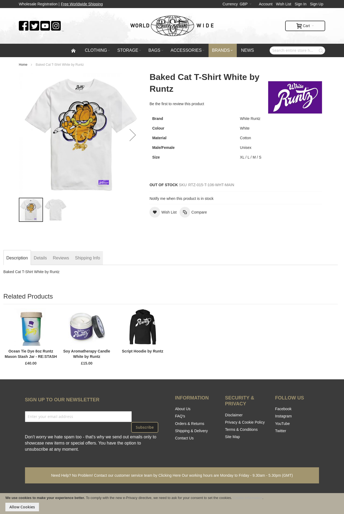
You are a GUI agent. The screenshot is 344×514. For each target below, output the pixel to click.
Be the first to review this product (176, 104)
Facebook (283, 409)
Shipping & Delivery (191, 431)
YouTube (282, 423)
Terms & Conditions (241, 429)
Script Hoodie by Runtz (142, 351)
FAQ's (180, 416)
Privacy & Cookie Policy (245, 422)
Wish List (283, 4)
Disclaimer (233, 415)
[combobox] (297, 50)
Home (23, 65)
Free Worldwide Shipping (82, 4)
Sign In (301, 4)
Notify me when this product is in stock (181, 198)
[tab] (17, 258)
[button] (133, 135)
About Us (183, 409)
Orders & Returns (189, 423)
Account (266, 4)
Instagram (283, 416)
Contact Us (184, 438)
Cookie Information (247, 498)
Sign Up (316, 4)
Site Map (232, 437)
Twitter (280, 431)
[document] (172, 503)
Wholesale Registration (38, 4)
